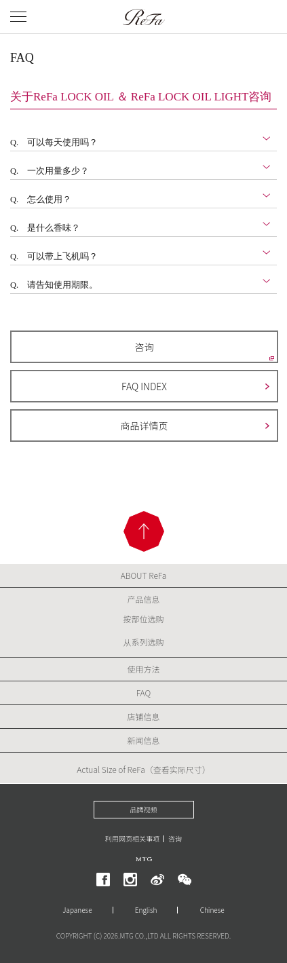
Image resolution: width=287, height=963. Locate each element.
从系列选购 (143, 641)
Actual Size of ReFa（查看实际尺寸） (143, 769)
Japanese (77, 910)
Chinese (212, 910)
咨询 (144, 347)
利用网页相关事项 (132, 838)
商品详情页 (144, 425)
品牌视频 (143, 809)
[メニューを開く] (18, 16)
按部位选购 (143, 618)
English (146, 910)
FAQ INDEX (144, 386)
